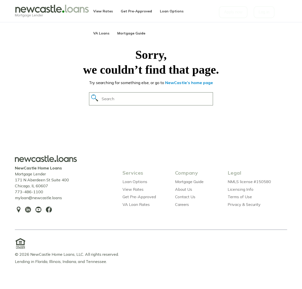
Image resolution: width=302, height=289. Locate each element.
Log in (264, 12)
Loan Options (171, 11)
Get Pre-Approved (136, 11)
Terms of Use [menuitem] (240, 196)
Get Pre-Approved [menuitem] (139, 196)
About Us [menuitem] (183, 189)
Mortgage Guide (131, 33)
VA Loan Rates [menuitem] (136, 204)
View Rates (103, 11)
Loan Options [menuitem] (134, 181)
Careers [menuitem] (182, 204)
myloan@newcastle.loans (38, 197)
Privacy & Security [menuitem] (244, 204)
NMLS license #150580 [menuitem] (249, 181)
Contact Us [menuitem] (185, 196)
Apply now (233, 12)
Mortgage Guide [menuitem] (189, 181)
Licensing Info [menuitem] (240, 189)
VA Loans (101, 33)
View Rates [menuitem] (133, 189)
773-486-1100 (29, 191)
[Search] (151, 98)
